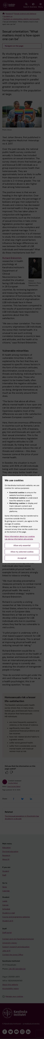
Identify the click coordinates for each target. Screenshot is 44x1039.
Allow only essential (22, 545)
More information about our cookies (20, 536)
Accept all (22, 558)
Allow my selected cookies (22, 552)
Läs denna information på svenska (19, 539)
